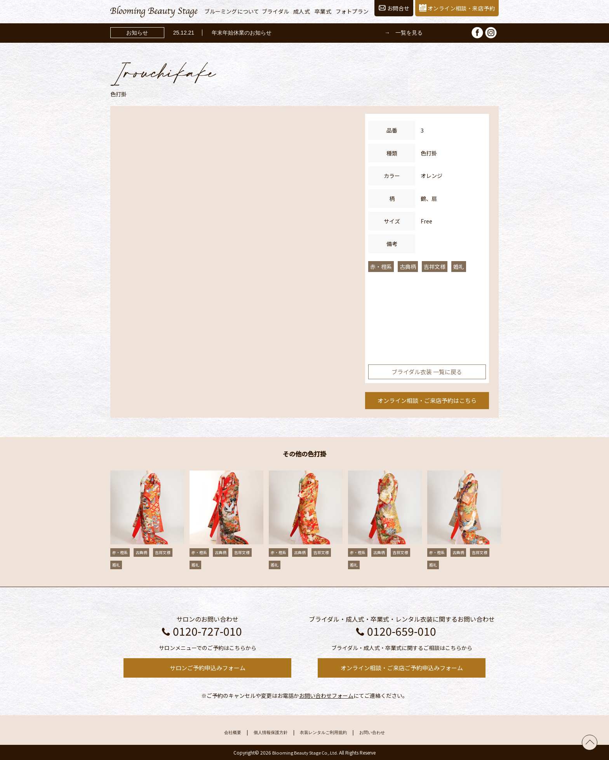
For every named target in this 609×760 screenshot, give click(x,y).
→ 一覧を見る (404, 33)
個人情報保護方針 (263, 732)
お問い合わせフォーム (326, 695)
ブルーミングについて (231, 11)
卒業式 (323, 11)
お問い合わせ (385, 732)
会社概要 (218, 732)
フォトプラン (352, 11)
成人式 (301, 11)
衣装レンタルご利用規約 (327, 732)
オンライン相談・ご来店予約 (427, 400)
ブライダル (275, 11)
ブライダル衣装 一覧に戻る (427, 372)
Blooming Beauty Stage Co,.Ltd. (305, 752)
